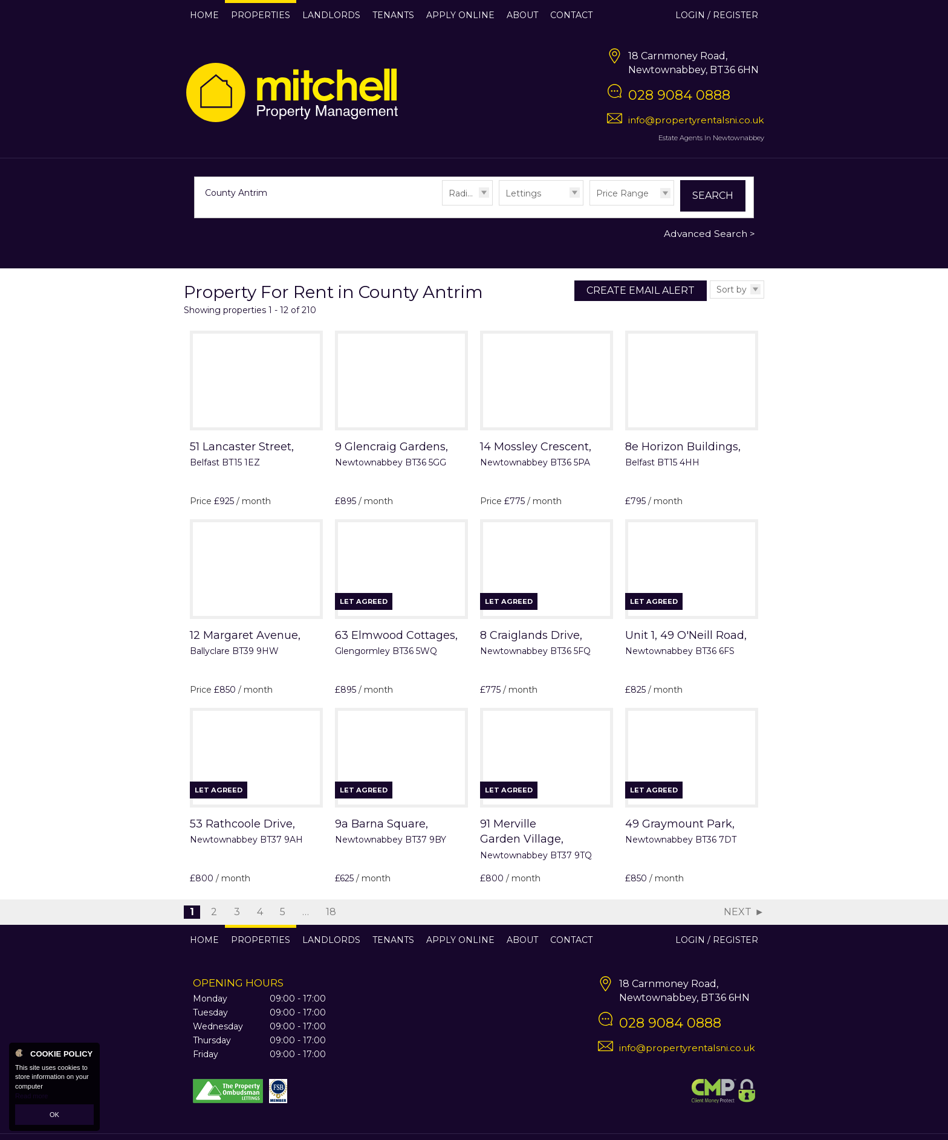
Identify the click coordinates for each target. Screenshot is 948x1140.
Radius (463, 193)
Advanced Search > (709, 233)
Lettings (523, 193)
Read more (31, 1096)
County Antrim (242, 192)
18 (331, 912)
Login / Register (716, 15)
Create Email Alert (640, 290)
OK (54, 1114)
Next (738, 912)
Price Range (622, 193)
